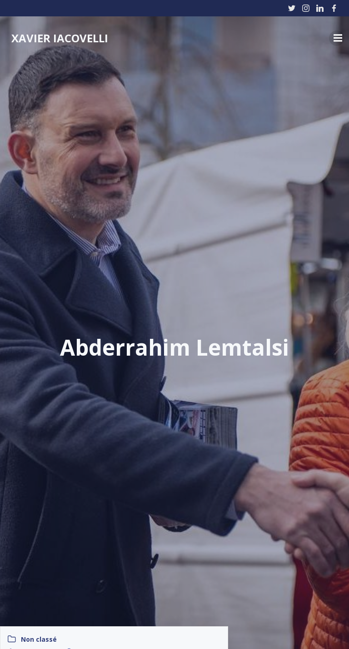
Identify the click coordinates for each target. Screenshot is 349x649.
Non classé (39, 639)
